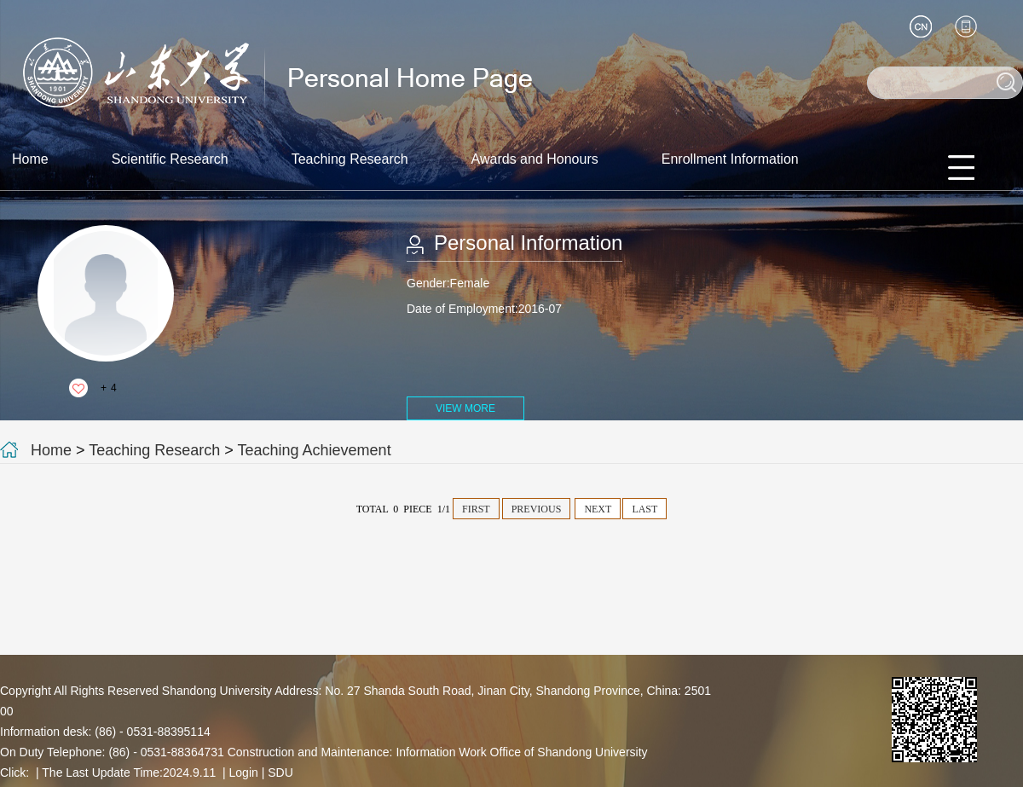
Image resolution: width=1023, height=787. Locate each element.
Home (30, 159)
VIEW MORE (465, 408)
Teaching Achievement (314, 450)
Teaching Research (350, 159)
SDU (280, 772)
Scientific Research (170, 159)
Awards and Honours (534, 159)
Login (243, 772)
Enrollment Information (730, 159)
